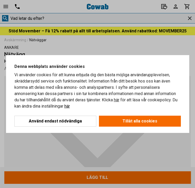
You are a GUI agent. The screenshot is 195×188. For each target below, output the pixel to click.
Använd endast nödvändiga (55, 121)
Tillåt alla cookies (139, 121)
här (116, 99)
